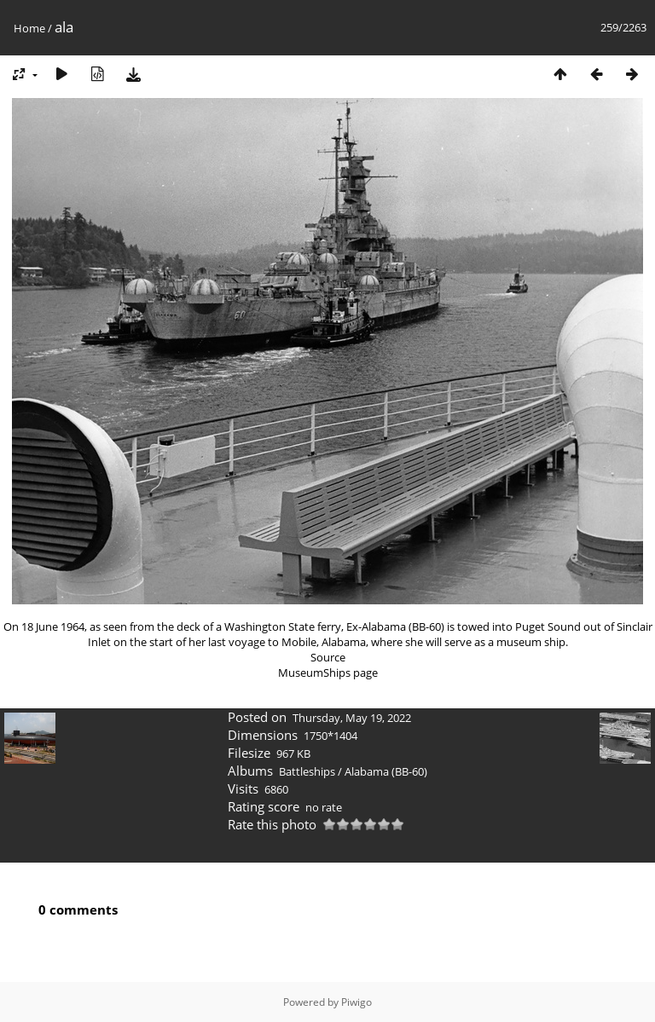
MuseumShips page (328, 672)
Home (29, 28)
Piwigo (356, 1002)
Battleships (307, 771)
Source (327, 657)
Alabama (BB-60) (386, 771)
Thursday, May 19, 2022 (352, 717)
